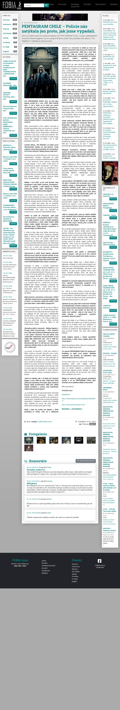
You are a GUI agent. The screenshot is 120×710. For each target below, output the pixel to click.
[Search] (36, 5)
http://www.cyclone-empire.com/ (73, 405)
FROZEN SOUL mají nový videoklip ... (110, 22)
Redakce (45, 573)
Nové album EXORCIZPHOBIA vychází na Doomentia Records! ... (109, 133)
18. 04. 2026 (7, 256)
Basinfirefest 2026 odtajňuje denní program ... (109, 67)
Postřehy (75, 576)
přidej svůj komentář (85, 461)
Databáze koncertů (75, 5)
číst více (13, 78)
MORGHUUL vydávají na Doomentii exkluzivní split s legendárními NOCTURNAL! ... (109, 117)
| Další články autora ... (45, 422)
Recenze (75, 564)
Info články (75, 571)
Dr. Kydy (75, 579)
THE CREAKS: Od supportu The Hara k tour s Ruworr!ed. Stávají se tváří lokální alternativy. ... (110, 34)
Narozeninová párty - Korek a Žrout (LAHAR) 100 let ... (110, 146)
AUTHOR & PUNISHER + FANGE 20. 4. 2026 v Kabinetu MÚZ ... (110, 102)
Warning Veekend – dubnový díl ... (110, 91)
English (74, 581)
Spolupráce (101, 4)
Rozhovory (76, 566)
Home (51, 4)
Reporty (75, 569)
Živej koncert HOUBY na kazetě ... (110, 156)
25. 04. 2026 (7, 329)
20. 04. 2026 (7, 319)
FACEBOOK (66, 394)
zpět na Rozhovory (30, 23)
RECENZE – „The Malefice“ (72, 409)
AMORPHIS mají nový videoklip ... (109, 57)
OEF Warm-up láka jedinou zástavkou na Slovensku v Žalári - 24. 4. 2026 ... (109, 80)
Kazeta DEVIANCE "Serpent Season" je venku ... (110, 47)
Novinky (62, 4)
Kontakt (87, 4)
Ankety (74, 574)
